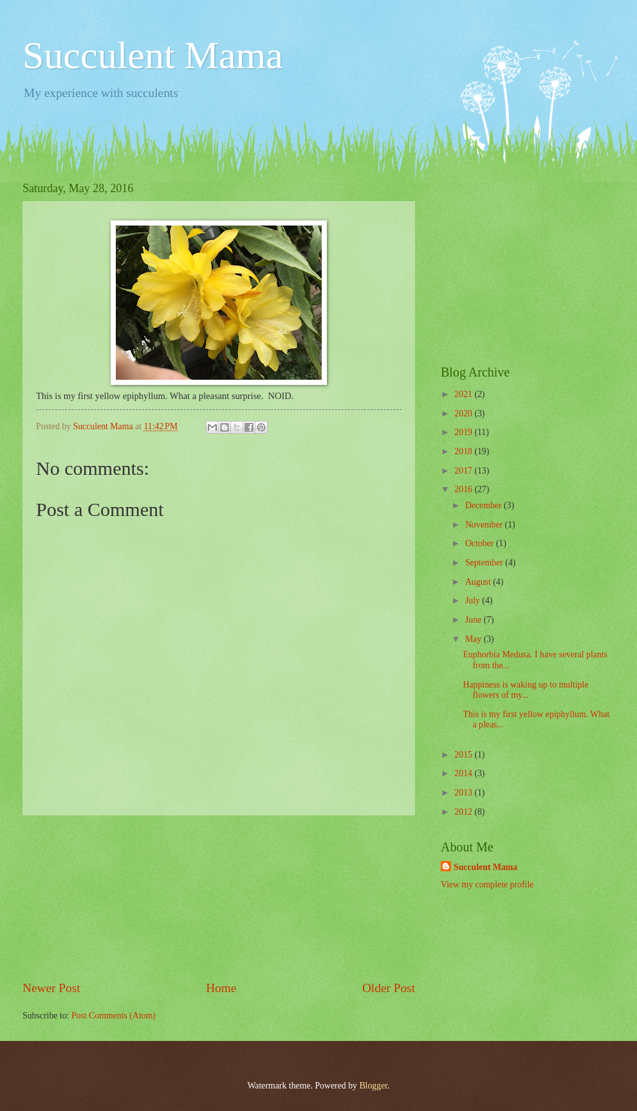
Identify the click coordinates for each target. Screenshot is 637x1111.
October (480, 543)
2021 (464, 394)
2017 (464, 471)
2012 (464, 812)
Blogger (373, 1085)
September (485, 562)
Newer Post (51, 988)
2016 (464, 489)
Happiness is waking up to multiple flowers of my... (525, 690)
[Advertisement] (218, 897)
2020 (464, 413)
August (479, 582)
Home (221, 988)
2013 (464, 792)
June (474, 620)
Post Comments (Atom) (113, 1015)
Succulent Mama (153, 55)
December (484, 505)
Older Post (388, 988)
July (473, 600)
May (474, 639)
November (485, 524)
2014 (464, 773)
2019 (464, 432)
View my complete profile (487, 884)
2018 (464, 451)
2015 (464, 755)
